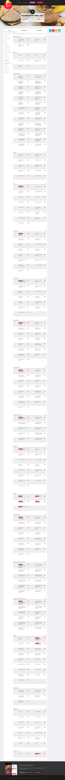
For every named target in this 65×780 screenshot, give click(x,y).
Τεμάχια (6, 39)
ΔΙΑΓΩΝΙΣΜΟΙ (25, 2)
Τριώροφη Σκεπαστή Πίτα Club (8, 63)
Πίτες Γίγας (6, 43)
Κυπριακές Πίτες (16, 367)
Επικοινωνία (41, 778)
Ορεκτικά (6, 35)
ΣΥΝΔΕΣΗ (40, 2)
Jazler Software (22, 778)
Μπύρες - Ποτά (7, 72)
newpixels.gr (32, 778)
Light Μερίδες (16, 687)
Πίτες (5, 41)
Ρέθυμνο (8, 27)
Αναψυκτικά (6, 70)
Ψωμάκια (6, 54)
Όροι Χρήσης (36, 778)
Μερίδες (14, 635)
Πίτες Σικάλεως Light (8, 52)
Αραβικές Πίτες (16, 320)
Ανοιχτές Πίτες (16, 278)
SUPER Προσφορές (7, 33)
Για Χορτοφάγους (7, 37)
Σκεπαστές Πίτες (7, 58)
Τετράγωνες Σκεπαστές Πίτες (7, 60)
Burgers (6, 56)
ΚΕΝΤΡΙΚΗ (20, 2)
